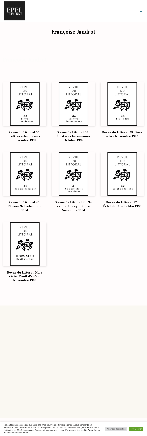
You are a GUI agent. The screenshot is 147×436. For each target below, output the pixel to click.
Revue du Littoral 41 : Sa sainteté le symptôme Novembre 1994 (73, 206)
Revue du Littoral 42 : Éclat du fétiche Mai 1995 (122, 204)
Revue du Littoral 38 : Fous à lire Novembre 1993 (122, 134)
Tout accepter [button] (136, 429)
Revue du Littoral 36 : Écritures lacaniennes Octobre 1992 (73, 136)
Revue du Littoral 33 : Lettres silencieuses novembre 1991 (24, 136)
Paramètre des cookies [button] (116, 429)
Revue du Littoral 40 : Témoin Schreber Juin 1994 (25, 206)
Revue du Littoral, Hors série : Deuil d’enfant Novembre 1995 (24, 276)
